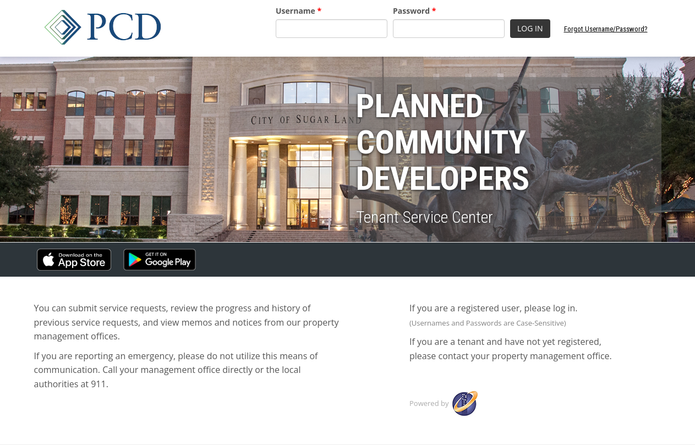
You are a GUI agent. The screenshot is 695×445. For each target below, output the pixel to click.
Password (414, 11)
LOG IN (530, 28)
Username (298, 11)
